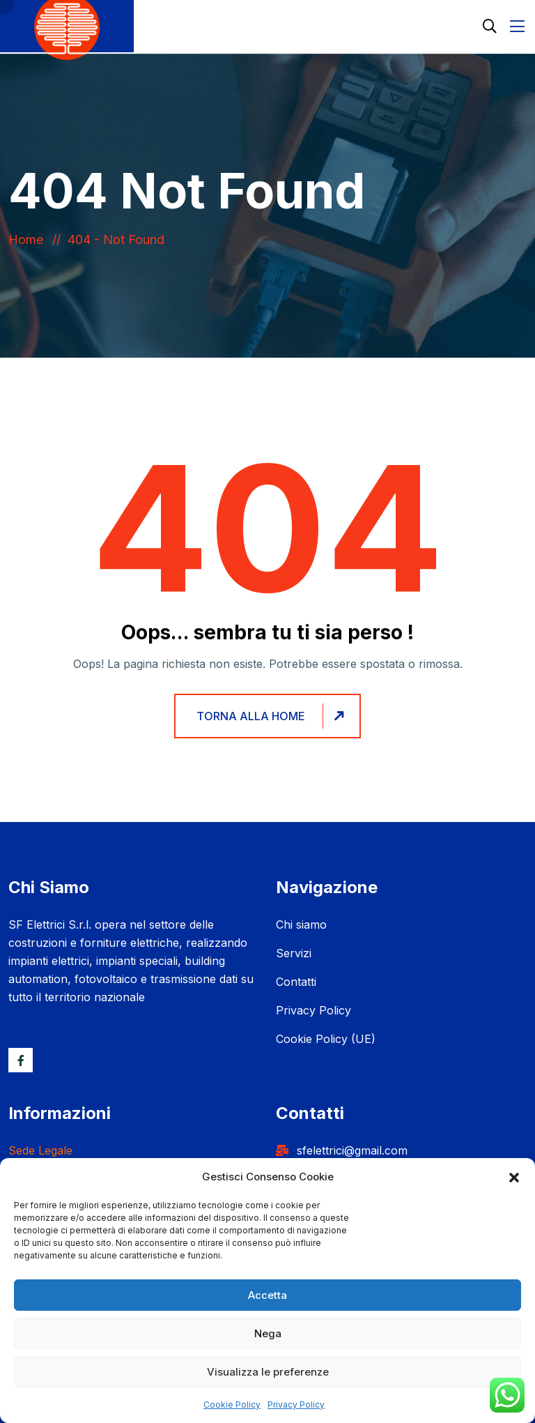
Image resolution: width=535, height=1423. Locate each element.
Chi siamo (301, 924)
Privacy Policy (296, 1404)
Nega (267, 1333)
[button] (514, 1177)
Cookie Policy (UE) (325, 1039)
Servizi (293, 953)
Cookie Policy (232, 1404)
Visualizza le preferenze (268, 1371)
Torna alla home (272, 716)
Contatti (296, 982)
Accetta (267, 1295)
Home (29, 239)
